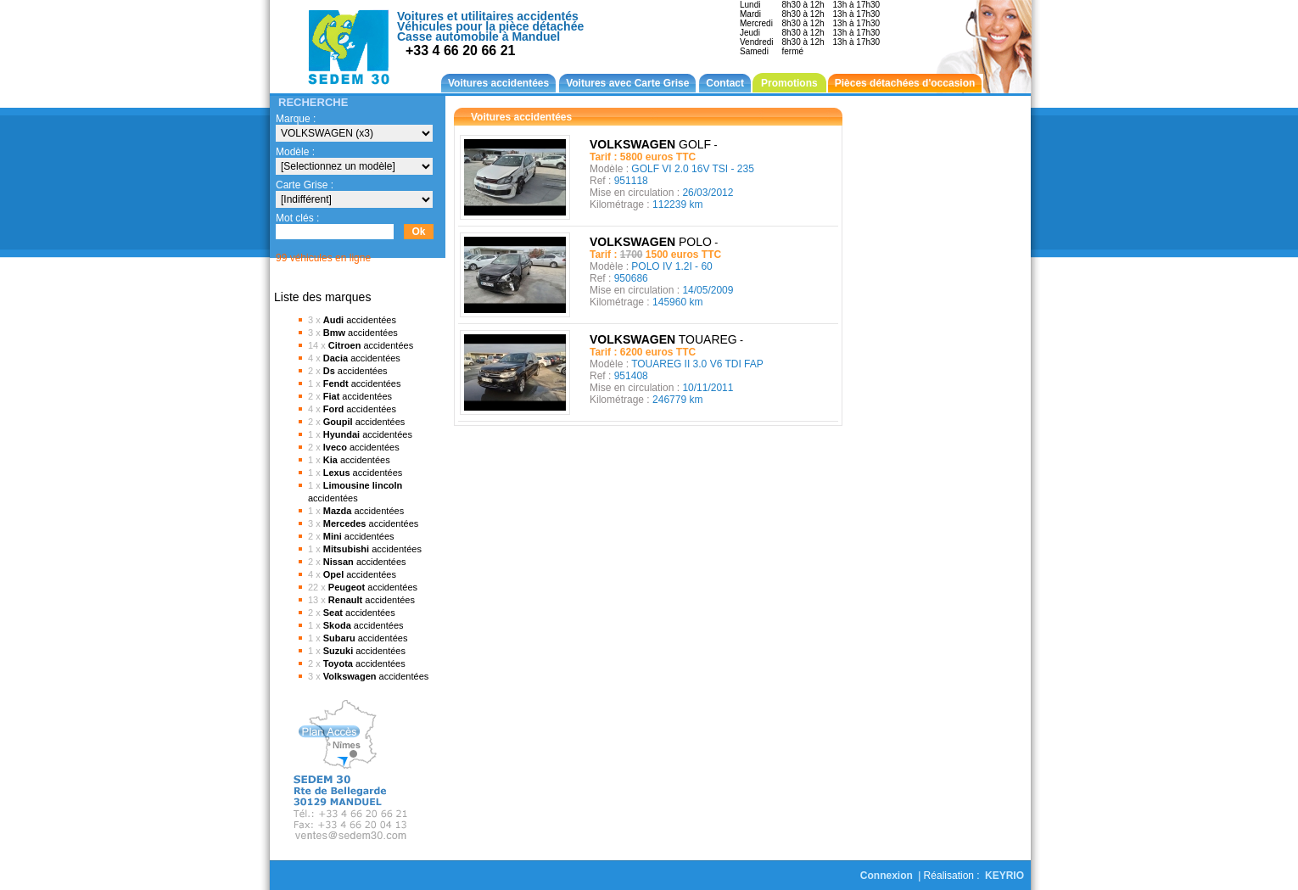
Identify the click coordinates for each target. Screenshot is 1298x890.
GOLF (653, 144)
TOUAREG (666, 339)
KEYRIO (1004, 876)
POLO (654, 242)
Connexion (886, 876)
